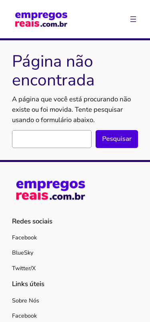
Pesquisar (117, 138)
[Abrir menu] (133, 19)
